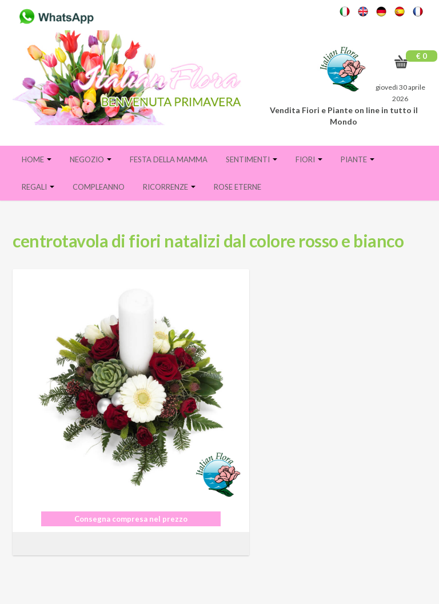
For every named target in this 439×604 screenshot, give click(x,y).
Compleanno (99, 186)
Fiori (309, 159)
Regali (38, 186)
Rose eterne (237, 186)
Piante (357, 159)
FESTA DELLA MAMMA (168, 159)
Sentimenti (251, 159)
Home (36, 159)
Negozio (90, 159)
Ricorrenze (169, 186)
